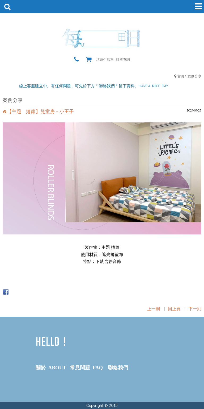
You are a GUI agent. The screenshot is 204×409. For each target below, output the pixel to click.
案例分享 (194, 76)
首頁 (180, 76)
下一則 (195, 308)
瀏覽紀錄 (83, 59)
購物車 (90, 59)
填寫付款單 (105, 59)
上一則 (153, 308)
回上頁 (174, 308)
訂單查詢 (123, 59)
